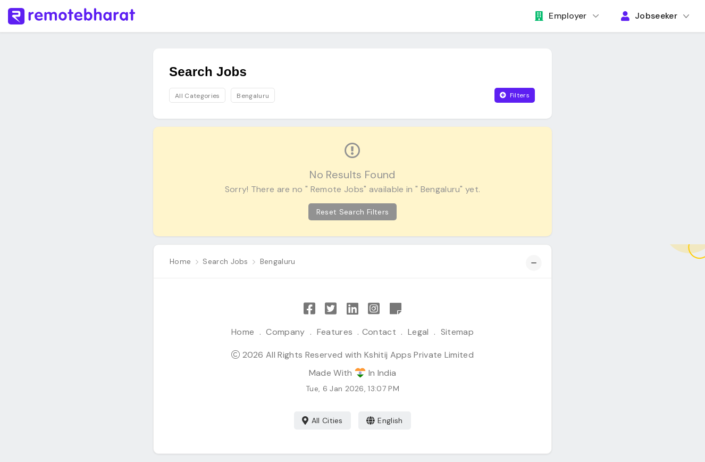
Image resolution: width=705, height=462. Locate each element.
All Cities (322, 420)
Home (242, 331)
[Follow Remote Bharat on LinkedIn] (352, 309)
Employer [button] (561, 15)
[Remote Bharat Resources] (395, 309)
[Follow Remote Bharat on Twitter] (330, 309)
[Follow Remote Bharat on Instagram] (373, 309)
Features (335, 331)
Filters (515, 95)
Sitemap (457, 331)
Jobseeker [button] (649, 15)
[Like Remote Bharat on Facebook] (309, 309)
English (384, 420)
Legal (418, 331)
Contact (379, 331)
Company (285, 331)
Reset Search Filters (352, 212)
